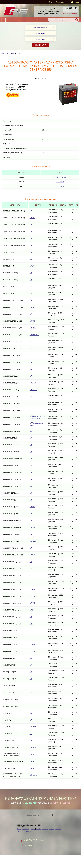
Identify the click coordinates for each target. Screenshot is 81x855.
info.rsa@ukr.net (29, 845)
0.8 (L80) (33, 321)
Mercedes (25, 829)
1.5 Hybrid (33, 775)
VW (22, 831)
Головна (5, 53)
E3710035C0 (60, 182)
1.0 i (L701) (33, 390)
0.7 (31, 314)
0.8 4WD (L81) (34, 335)
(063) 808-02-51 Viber (34, 840)
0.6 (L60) (33, 307)
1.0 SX (32, 266)
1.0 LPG (32, 245)
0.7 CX (32, 610)
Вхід (50, 2)
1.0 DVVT (33, 383)
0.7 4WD (32, 589)
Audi (33, 829)
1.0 (31, 225)
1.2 (31, 672)
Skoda (38, 829)
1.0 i (31, 459)
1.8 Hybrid (33, 754)
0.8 (31, 211)
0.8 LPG (32, 218)
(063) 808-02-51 (70, 8)
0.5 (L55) (33, 300)
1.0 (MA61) (33, 748)
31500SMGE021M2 (60, 177)
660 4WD (33, 727)
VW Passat (28, 831)
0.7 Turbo (33, 555)
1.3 (31, 465)
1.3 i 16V (33, 527)
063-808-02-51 (31, 803)
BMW (19, 829)
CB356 (12, 53)
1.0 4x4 (32, 507)
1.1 (31, 686)
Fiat (18, 831)
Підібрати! (40, 45)
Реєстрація (60, 2)
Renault (45, 829)
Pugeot (51, 829)
